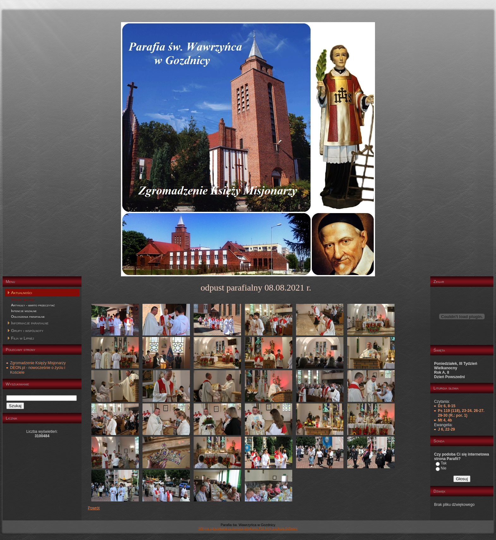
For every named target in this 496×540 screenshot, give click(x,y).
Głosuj (462, 478)
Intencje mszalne (24, 311)
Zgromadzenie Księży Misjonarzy (38, 363)
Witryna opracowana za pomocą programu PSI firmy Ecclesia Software (248, 528)
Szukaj (15, 405)
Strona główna (22, 299)
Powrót (94, 508)
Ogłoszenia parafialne (28, 316)
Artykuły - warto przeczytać (33, 305)
